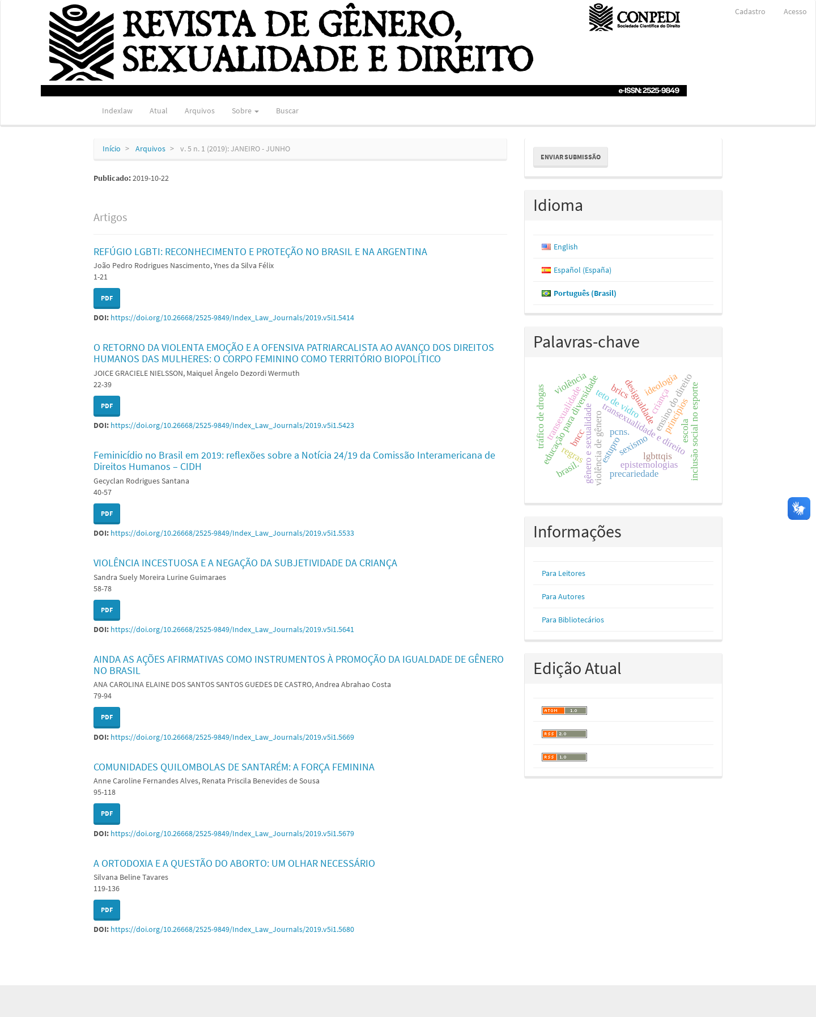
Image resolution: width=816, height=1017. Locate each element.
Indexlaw (117, 110)
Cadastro (750, 11)
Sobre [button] (245, 110)
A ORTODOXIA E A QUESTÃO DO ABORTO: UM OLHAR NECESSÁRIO (234, 863)
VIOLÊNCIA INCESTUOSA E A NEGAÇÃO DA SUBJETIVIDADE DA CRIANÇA (245, 562)
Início (112, 148)
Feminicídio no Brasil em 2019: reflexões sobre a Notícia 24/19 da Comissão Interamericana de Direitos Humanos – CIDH (294, 460)
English (566, 246)
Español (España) (582, 270)
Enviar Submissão (571, 156)
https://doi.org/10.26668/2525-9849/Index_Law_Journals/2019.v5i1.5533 (232, 533)
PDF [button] (107, 298)
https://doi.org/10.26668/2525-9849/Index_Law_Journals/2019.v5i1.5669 (232, 737)
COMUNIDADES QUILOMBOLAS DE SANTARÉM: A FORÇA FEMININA (234, 766)
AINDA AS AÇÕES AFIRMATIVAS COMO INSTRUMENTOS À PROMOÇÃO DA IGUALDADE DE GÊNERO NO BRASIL (299, 664)
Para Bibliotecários (573, 620)
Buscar (287, 110)
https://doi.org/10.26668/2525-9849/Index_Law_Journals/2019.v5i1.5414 (232, 317)
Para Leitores (563, 573)
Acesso (795, 11)
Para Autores (563, 596)
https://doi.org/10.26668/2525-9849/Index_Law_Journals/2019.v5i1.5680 (232, 929)
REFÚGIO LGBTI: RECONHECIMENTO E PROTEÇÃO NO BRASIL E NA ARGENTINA (260, 251)
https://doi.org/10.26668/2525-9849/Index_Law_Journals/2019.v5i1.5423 (232, 425)
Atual (159, 110)
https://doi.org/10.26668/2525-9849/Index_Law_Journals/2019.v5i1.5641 (232, 629)
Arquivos (200, 110)
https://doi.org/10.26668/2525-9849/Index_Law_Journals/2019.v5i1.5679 (232, 833)
